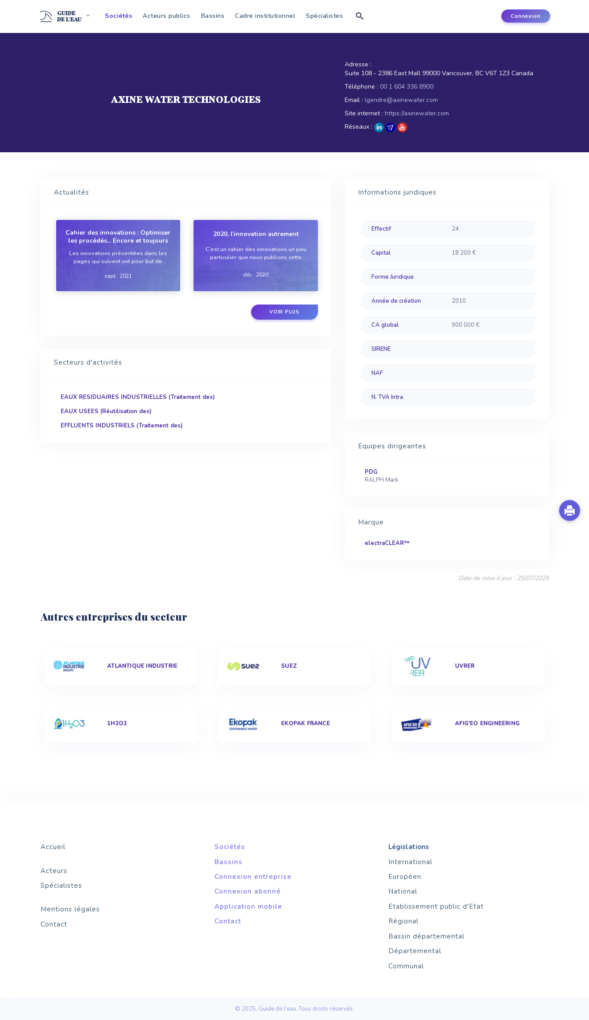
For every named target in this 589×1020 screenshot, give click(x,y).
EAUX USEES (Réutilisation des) (106, 411)
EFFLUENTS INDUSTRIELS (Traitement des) (122, 426)
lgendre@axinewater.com (401, 100)
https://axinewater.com (417, 113)
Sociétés (118, 16)
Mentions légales (70, 909)
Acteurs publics (166, 16)
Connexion (525, 16)
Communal (406, 966)
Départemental (414, 951)
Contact (54, 924)
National (402, 891)
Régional (403, 921)
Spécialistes (324, 16)
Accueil (53, 846)
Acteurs (54, 870)
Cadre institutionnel (265, 16)
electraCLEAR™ (387, 543)
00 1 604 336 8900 (406, 86)
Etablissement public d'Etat (436, 906)
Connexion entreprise (253, 876)
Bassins (213, 16)
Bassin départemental (426, 936)
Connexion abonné (247, 891)
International (410, 861)
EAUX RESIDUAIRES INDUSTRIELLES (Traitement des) (138, 397)
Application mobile (248, 906)
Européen (404, 876)
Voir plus (284, 312)
